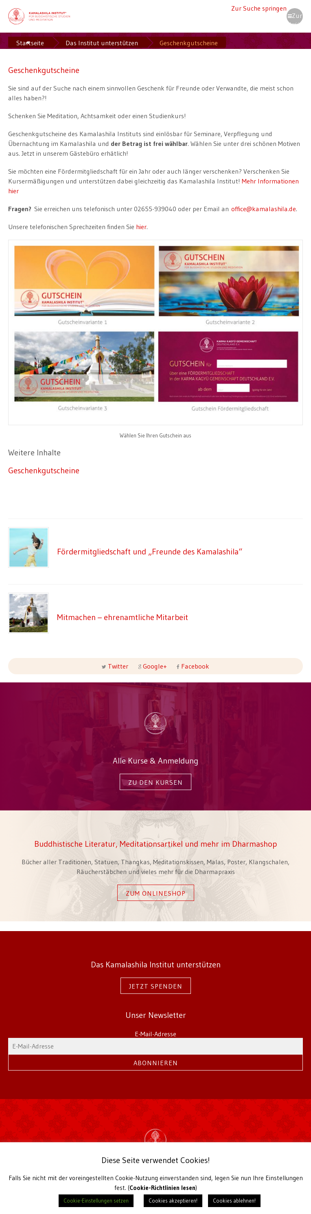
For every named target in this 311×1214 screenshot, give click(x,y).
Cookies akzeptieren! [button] (173, 1200)
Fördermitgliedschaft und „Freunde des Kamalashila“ (149, 551)
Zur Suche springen (259, 8)
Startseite (30, 43)
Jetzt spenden (155, 986)
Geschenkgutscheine (43, 470)
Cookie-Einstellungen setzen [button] (96, 1200)
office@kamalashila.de (263, 209)
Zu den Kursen (155, 782)
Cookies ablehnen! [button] (234, 1200)
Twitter (118, 666)
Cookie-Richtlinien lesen (162, 1188)
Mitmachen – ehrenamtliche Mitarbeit (122, 617)
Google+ (155, 666)
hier (141, 227)
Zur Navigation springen (295, 17)
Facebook (194, 666)
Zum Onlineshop (156, 893)
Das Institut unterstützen (102, 43)
